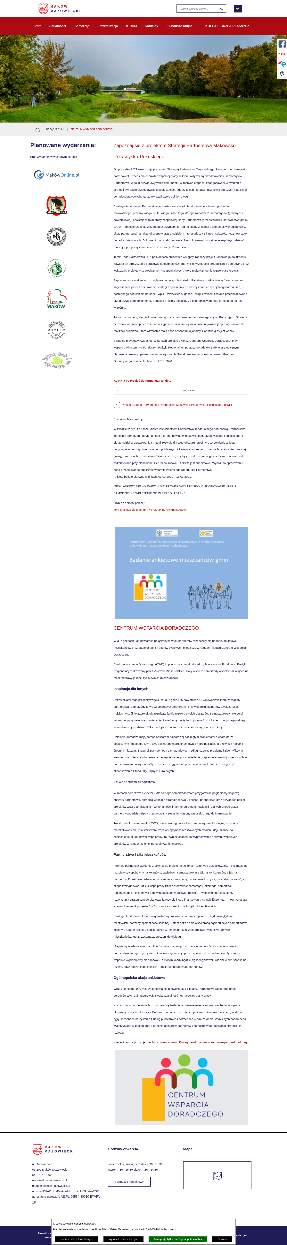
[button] (181, 618)
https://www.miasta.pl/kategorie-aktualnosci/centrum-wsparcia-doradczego (200, 1042)
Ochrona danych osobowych (76, 1239)
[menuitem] (37, 26)
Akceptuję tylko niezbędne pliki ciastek (178, 1239)
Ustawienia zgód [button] (238, 1235)
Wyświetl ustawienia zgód (123, 1239)
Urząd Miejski (55, 129)
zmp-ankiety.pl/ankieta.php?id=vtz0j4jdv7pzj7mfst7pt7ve (150, 509)
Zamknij (222, 1239)
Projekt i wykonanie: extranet (49, 1235)
